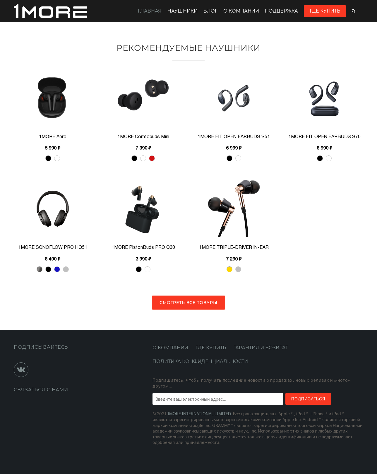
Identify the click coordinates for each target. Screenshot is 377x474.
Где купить (325, 11)
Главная (150, 11)
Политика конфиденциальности (200, 361)
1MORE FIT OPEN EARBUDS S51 (234, 137)
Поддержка (281, 11)
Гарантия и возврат (260, 347)
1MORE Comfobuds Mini (143, 137)
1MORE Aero (52, 137)
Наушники (182, 11)
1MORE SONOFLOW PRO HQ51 (52, 248)
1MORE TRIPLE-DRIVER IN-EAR (234, 248)
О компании (241, 11)
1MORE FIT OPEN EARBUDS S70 (324, 137)
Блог (210, 11)
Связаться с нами (41, 390)
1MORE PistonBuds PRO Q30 (143, 248)
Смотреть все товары (188, 302)
